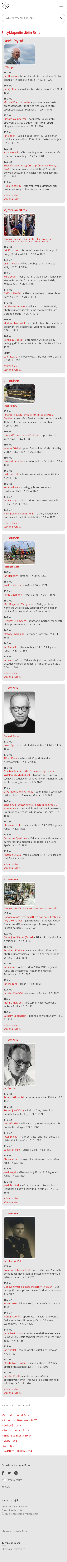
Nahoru (6, 1405)
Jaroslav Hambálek (14, 306)
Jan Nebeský (11, 575)
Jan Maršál (10, 647)
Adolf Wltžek (11, 250)
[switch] (4, 1480)
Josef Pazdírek (12, 1185)
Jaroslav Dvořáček (14, 993)
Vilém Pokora (11, 263)
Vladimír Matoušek (15, 323)
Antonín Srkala (12, 854)
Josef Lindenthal (13, 585)
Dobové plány (11, 1425)
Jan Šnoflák (10, 1350)
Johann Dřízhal (12, 448)
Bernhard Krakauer (15, 950)
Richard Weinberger (15, 119)
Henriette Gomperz (15, 621)
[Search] (33, 18)
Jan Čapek (9, 135)
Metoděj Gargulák (14, 634)
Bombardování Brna (15, 1430)
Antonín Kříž (11, 1123)
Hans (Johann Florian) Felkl (19, 513)
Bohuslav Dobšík (13, 339)
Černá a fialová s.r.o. (14, 1549)
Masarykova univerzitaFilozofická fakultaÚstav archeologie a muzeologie (20, 1510)
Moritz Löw (10, 1303)
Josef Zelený (10, 1136)
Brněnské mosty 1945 (16, 1435)
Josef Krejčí (10, 1172)
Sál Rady (8, 1446)
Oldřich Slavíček (13, 293)
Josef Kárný (10, 500)
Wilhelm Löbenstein (15, 1015)
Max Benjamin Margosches (19, 604)
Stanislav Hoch (12, 825)
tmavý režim (15, 1479)
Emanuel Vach (12, 487)
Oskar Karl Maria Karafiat (18, 791)
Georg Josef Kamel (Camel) (19, 937)
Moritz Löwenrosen (15, 1363)
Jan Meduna (10, 983)
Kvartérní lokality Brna (17, 1451)
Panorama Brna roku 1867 (19, 1420)
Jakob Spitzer (11, 745)
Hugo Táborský (12, 185)
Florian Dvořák (12, 1316)
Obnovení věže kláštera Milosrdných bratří (28, 1286)
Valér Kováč (10, 356)
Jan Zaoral (9, 967)
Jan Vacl (8, 660)
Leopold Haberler (13, 461)
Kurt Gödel (10, 276)
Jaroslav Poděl (12, 1376)
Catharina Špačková (15, 838)
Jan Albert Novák (13, 1333)
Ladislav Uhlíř (11, 474)
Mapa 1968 (9, 1440)
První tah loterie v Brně (17, 1270)
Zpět (18, 1405)
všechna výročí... (13, 199)
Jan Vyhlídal (10, 89)
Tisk (28, 1405)
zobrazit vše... (11, 195)
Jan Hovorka (11, 76)
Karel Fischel (11, 152)
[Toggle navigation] (61, 5)
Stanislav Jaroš (12, 1159)
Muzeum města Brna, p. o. (18, 1531)
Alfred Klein (10, 758)
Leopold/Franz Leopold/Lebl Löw (22, 435)
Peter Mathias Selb (14, 1097)
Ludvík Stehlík (12, 1149)
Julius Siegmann (13, 594)
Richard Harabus (13, 1002)
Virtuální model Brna (16, 1415)
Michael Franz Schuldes (17, 102)
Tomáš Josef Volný (14, 1110)
